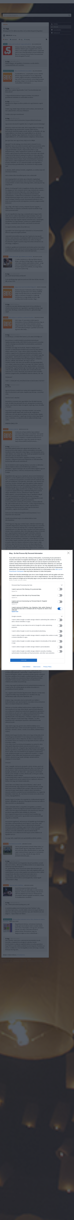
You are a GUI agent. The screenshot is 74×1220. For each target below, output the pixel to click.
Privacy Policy (47, 666)
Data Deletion (26, 666)
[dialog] (37, 610)
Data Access (37, 666)
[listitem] (37, 585)
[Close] (69, 553)
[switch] (60, 589)
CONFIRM (23, 660)
